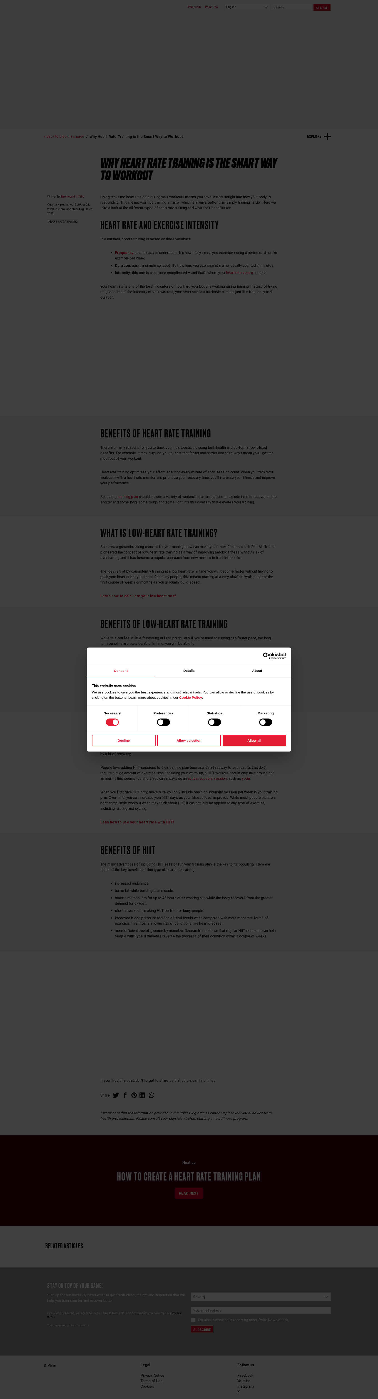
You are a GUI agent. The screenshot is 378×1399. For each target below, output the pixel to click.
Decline (124, 740)
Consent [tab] (121, 671)
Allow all (254, 740)
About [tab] (257, 671)
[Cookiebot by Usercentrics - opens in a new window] (266, 656)
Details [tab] (189, 671)
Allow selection (189, 740)
